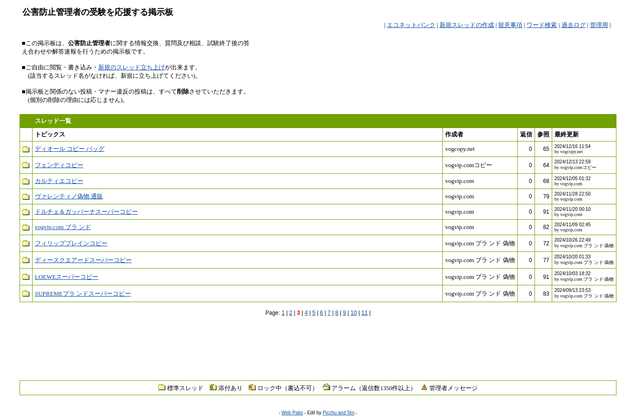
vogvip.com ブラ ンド (63, 226)
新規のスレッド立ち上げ (131, 67)
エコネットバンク (411, 24)
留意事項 (510, 24)
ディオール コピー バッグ (70, 148)
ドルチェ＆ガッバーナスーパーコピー (86, 211)
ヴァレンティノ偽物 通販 (69, 196)
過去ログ (574, 24)
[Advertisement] (505, 53)
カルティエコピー (59, 180)
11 (364, 313)
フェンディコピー (59, 165)
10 (354, 313)
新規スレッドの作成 (467, 24)
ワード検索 (542, 24)
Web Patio (292, 412)
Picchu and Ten (338, 412)
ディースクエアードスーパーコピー (83, 260)
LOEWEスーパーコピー (66, 276)
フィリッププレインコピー (71, 243)
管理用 (599, 24)
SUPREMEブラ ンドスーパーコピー (83, 293)
